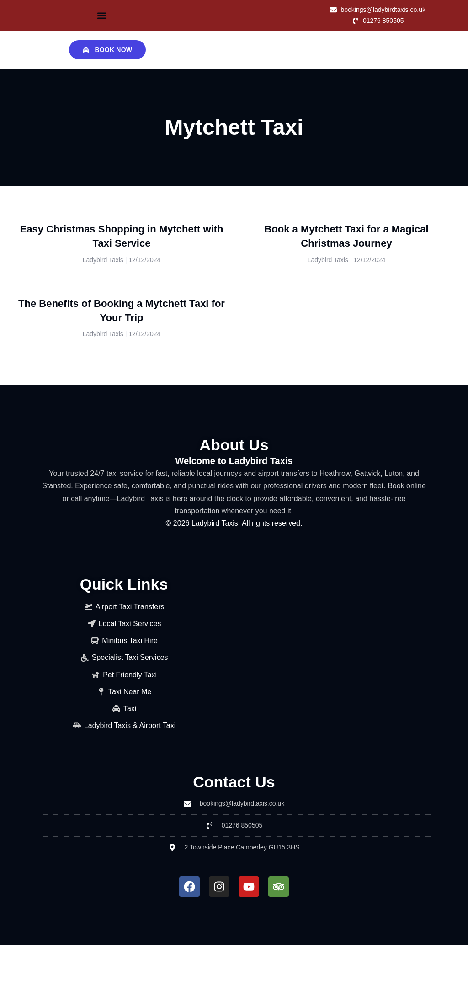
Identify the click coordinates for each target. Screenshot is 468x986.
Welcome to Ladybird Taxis (233, 461)
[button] (101, 15)
